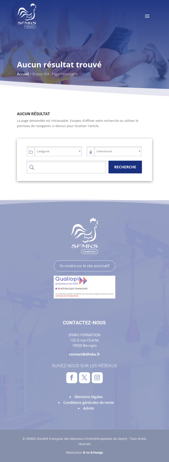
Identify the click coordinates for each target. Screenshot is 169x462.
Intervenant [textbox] (104, 151)
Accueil (23, 74)
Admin (88, 408)
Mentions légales (89, 396)
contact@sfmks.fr (84, 354)
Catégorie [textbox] (43, 151)
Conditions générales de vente (88, 402)
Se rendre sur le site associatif (84, 265)
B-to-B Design (93, 452)
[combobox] (58, 151)
